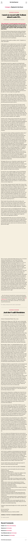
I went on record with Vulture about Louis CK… (14, 16)
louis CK (10, 304)
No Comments (21, 315)
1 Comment (22, 19)
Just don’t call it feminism (14, 312)
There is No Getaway (11, 525)
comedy (7, 304)
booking (3, 304)
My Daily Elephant (14, 2)
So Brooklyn (9, 528)
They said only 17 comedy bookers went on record (13, 23)
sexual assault (17, 304)
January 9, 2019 (15, 19)
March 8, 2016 (14, 315)
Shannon (7, 19)
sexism (13, 304)
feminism (4, 517)
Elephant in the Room (14, 12)
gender (7, 517)
